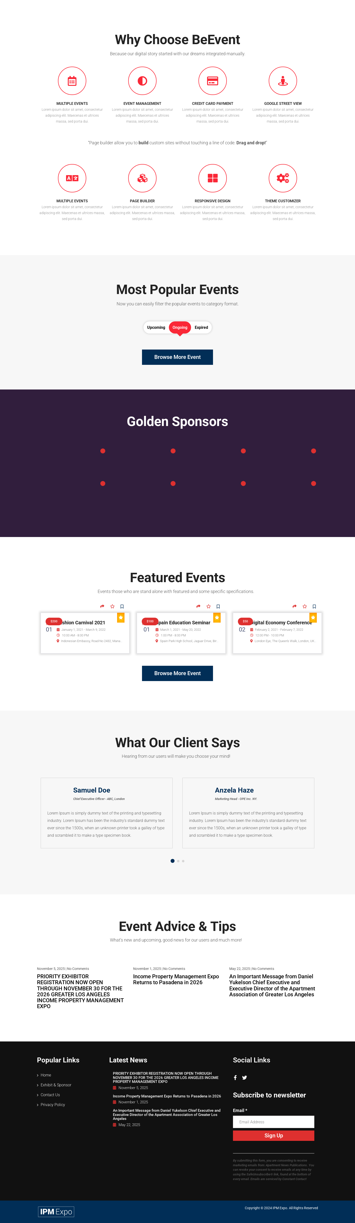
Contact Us (50, 1095)
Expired (201, 327)
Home (154, 8)
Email (240, 1110)
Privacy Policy (53, 1104)
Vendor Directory (267, 8)
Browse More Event (177, 357)
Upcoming (156, 327)
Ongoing (180, 327)
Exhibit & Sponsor (222, 8)
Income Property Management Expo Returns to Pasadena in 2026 (176, 979)
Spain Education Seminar (183, 623)
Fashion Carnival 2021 (81, 623)
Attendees (182, 8)
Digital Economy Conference (281, 623)
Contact (304, 8)
